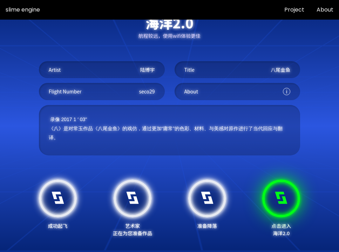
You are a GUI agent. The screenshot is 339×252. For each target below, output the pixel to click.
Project (294, 10)
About (325, 10)
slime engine (23, 10)
